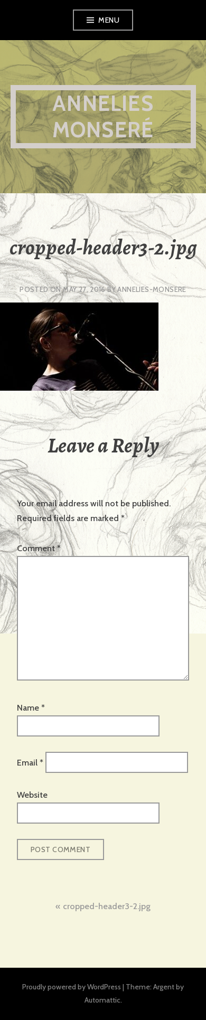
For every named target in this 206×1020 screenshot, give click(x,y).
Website (32, 795)
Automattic (102, 1000)
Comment (39, 548)
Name (31, 708)
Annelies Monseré (103, 116)
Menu (108, 20)
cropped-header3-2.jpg (107, 906)
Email (30, 762)
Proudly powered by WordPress (71, 986)
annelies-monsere (151, 289)
